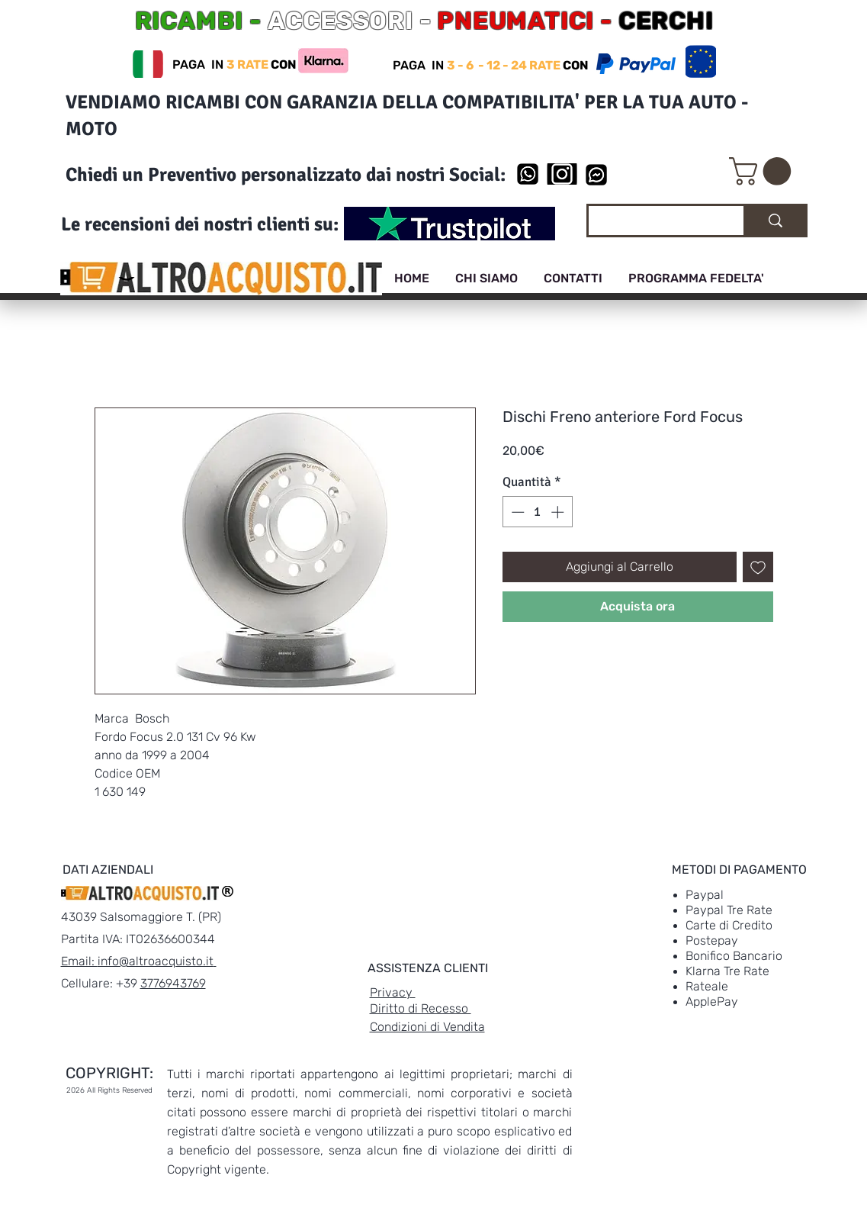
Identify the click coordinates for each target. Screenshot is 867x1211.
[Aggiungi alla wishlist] (758, 567)
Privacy (393, 992)
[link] (763, 171)
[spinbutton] (537, 512)
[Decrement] (516, 512)
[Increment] (558, 512)
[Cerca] (654, 223)
